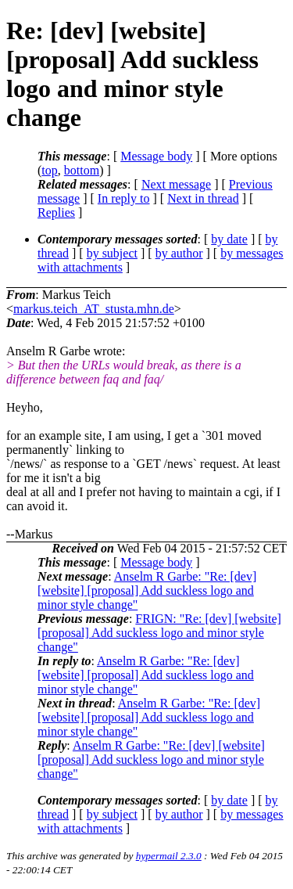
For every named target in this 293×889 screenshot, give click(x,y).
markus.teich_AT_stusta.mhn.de (93, 308)
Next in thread (203, 198)
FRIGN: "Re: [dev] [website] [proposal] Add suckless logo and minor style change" (159, 632)
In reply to (124, 198)
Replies (56, 212)
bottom (81, 170)
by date (229, 239)
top (49, 170)
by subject (112, 253)
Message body (156, 156)
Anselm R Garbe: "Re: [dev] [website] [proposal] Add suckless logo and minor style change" (147, 590)
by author (179, 253)
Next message (176, 184)
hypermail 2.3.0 (169, 856)
